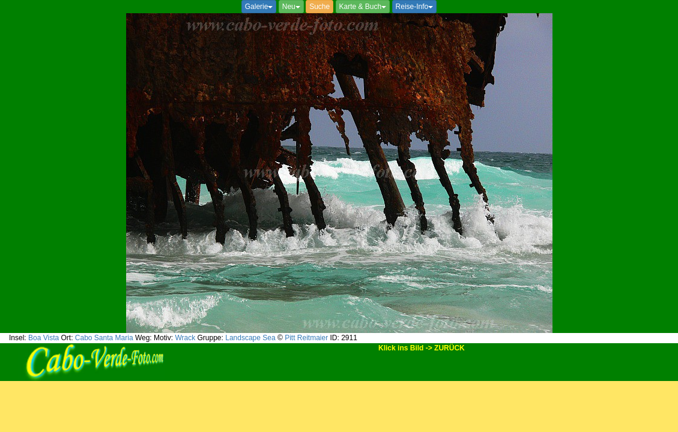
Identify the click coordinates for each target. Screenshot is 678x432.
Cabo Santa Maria (104, 338)
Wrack (185, 338)
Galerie (259, 6)
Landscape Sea (250, 338)
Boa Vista (43, 338)
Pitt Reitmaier (306, 338)
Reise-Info (415, 6)
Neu (291, 6)
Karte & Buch (363, 6)
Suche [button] (319, 6)
